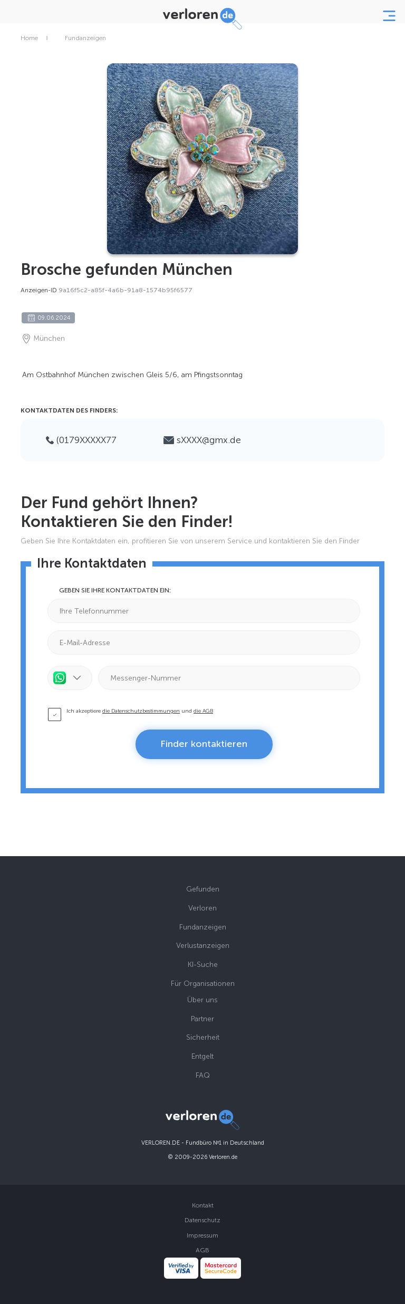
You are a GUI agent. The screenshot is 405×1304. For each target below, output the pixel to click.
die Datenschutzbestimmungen (141, 711)
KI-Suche (203, 964)
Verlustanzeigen (202, 945)
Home (29, 38)
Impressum (202, 1235)
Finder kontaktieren (203, 744)
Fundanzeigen (85, 38)
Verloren (202, 908)
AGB (202, 1250)
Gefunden (202, 889)
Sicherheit (202, 1037)
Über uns (202, 999)
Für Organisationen (203, 983)
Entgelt (202, 1056)
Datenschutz (202, 1220)
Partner (202, 1018)
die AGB (203, 711)
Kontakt (203, 1205)
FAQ (203, 1075)
